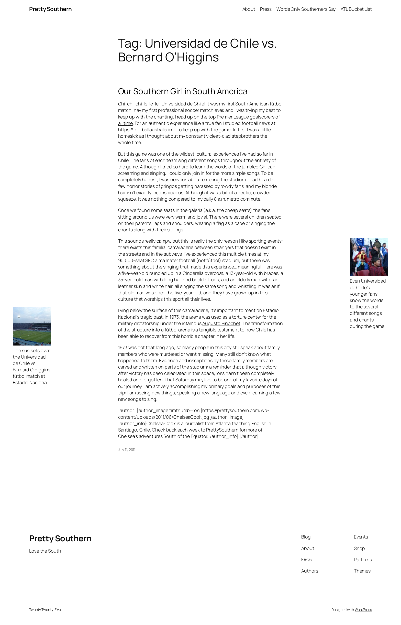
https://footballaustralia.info (147, 129)
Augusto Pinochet (221, 323)
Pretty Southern (50, 9)
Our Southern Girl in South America (183, 91)
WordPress (363, 609)
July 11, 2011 (127, 449)
